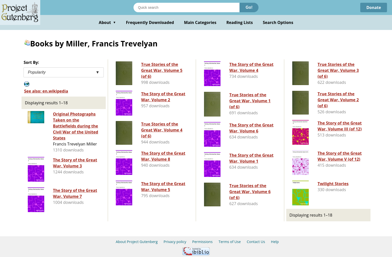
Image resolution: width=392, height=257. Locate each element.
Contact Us (256, 241)
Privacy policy (175, 241)
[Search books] (187, 7)
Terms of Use (229, 241)
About (107, 22)
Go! (249, 7)
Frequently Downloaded (150, 22)
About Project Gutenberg (137, 241)
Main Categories (200, 22)
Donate (373, 7)
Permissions (202, 241)
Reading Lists (239, 22)
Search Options (278, 22)
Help (275, 241)
